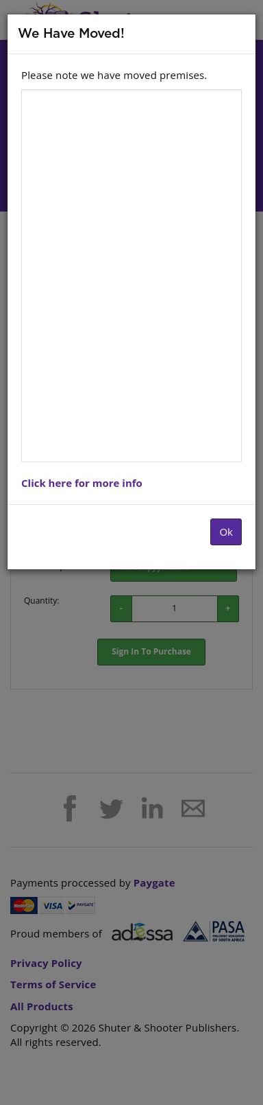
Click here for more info (81, 483)
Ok (226, 531)
